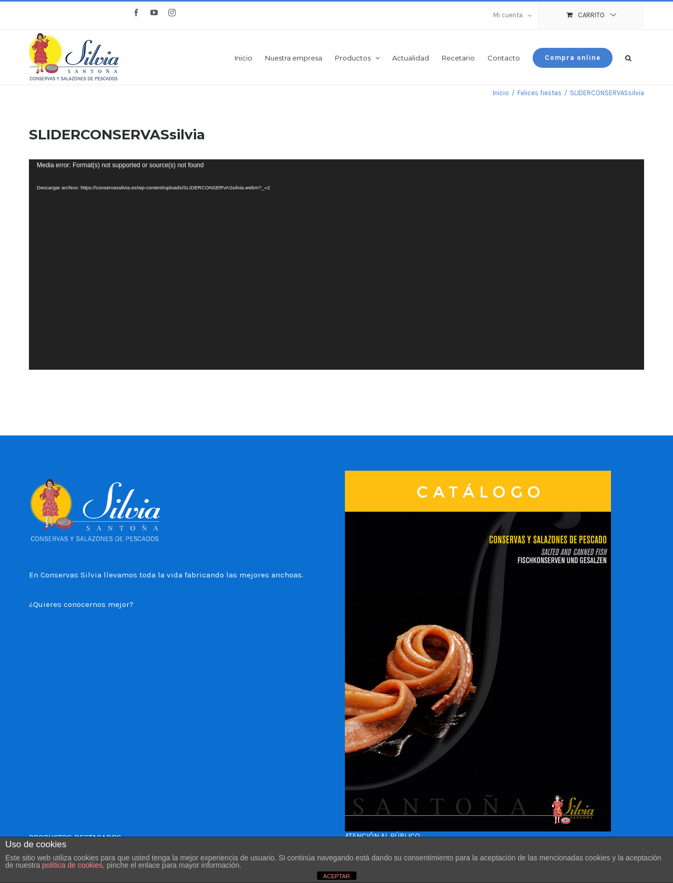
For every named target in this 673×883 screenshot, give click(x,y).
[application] (336, 264)
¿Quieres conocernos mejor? (81, 604)
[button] (628, 57)
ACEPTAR (336, 876)
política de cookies (72, 865)
